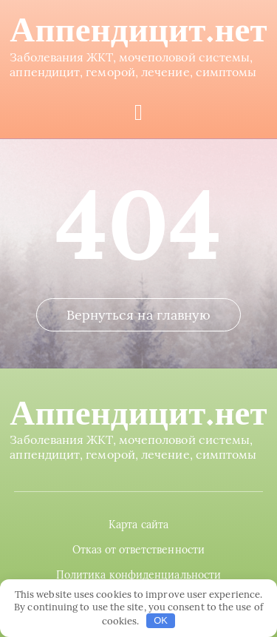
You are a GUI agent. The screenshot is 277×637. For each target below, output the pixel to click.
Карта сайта (138, 524)
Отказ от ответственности (138, 549)
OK (161, 620)
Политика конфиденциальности (138, 575)
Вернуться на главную (138, 314)
